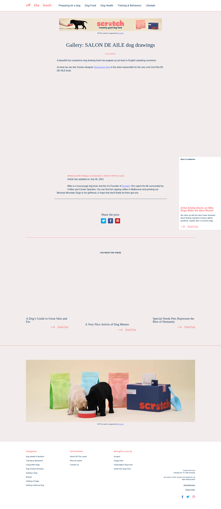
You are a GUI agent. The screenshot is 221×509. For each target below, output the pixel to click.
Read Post (193, 226)
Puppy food (118, 461)
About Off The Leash (78, 456)
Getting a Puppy (32, 481)
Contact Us (74, 465)
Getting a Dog (31, 473)
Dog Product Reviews (35, 469)
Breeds (29, 477)
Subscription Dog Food (123, 465)
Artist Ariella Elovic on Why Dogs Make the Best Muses (197, 209)
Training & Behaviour (129, 5)
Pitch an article (76, 461)
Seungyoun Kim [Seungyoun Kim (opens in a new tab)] (102, 67)
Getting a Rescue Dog (35, 485)
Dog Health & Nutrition (35, 456)
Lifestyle (150, 5)
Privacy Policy (190, 489)
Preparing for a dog (69, 5)
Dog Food (90, 5)
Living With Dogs (33, 465)
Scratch (121, 33)
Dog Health (106, 5)
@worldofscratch (189, 485)
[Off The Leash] (38, 6)
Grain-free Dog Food (122, 469)
